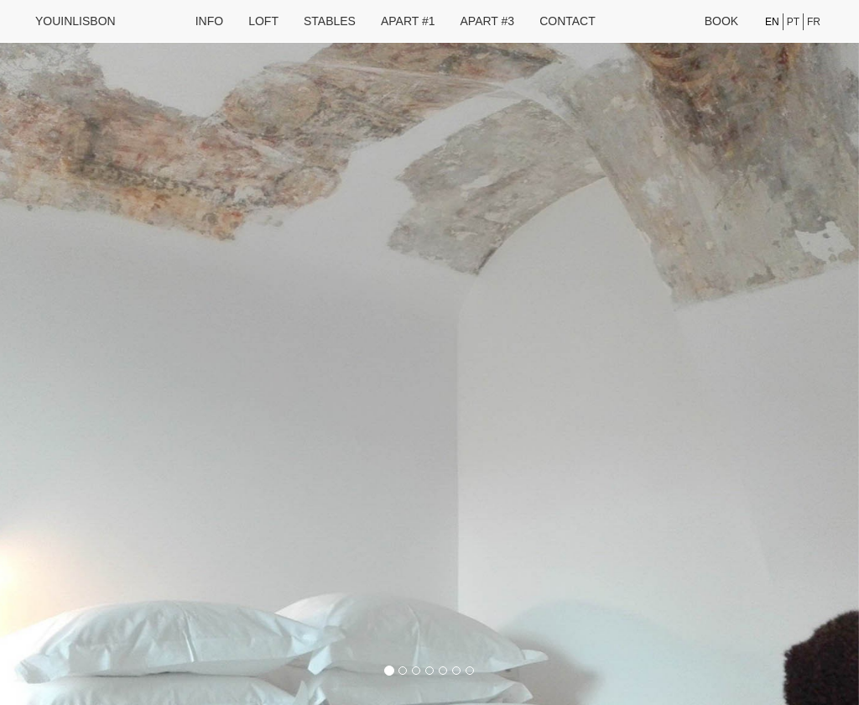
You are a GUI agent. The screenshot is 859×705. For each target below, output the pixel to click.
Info (209, 21)
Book (721, 21)
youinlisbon (75, 21)
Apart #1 (408, 21)
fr (813, 22)
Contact (567, 21)
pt (793, 22)
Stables (330, 21)
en (772, 22)
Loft (263, 21)
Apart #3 (488, 21)
